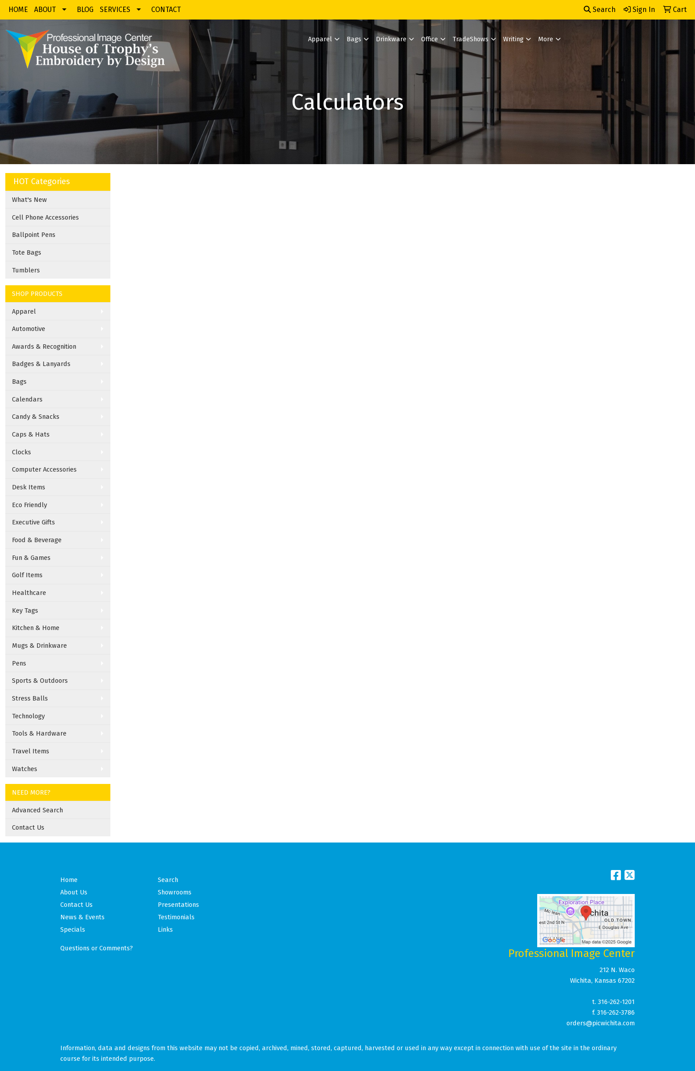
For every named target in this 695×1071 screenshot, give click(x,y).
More (545, 39)
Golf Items (27, 575)
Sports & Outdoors (40, 681)
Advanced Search (37, 810)
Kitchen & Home (35, 628)
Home (69, 880)
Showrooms (174, 892)
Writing (513, 39)
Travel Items (30, 751)
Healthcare (29, 593)
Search (600, 9)
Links (165, 929)
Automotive (28, 329)
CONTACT (166, 9)
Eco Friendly (29, 505)
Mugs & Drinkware (39, 646)
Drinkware (391, 39)
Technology (28, 716)
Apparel (320, 39)
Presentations (178, 905)
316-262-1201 (616, 1002)
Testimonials (176, 917)
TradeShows (470, 39)
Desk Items (28, 487)
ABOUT (45, 9)
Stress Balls (30, 698)
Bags (354, 39)
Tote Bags (26, 252)
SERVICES (115, 9)
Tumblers (26, 270)
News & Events (82, 917)
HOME (18, 9)
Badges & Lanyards (41, 364)
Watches (24, 769)
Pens (19, 663)
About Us (73, 892)
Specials (72, 929)
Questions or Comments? (96, 948)
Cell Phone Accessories (45, 217)
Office (429, 39)
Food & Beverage (37, 540)
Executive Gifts (33, 522)
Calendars (27, 399)
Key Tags (25, 610)
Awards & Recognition (44, 346)
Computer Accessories (44, 469)
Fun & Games (31, 558)
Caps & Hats (31, 434)
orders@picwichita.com (600, 1023)
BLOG (85, 9)
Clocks (21, 452)
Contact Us (28, 827)
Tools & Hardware (39, 733)
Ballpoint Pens (33, 235)
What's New (29, 200)
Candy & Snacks (35, 417)
